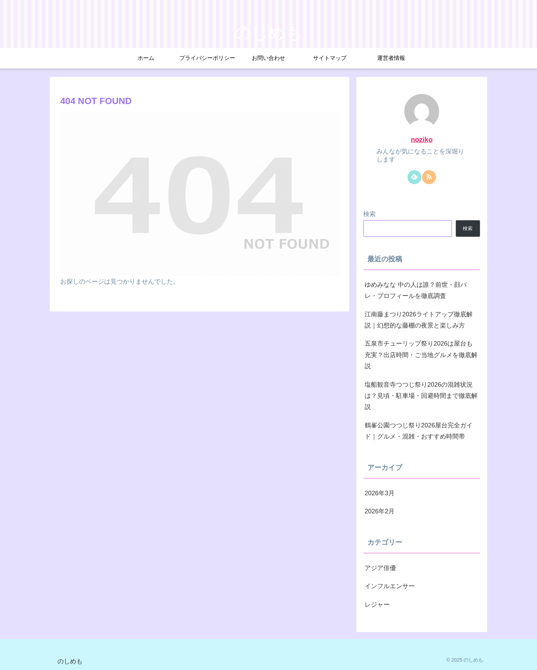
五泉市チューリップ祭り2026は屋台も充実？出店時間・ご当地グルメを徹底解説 (421, 355)
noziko (422, 139)
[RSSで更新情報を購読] (429, 177)
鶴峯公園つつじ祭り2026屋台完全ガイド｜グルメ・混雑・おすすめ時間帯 (419, 431)
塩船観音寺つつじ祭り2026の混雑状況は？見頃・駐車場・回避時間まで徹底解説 (421, 396)
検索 (369, 214)
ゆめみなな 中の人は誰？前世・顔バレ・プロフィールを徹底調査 (416, 290)
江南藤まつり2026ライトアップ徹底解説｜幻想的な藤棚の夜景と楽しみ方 (419, 320)
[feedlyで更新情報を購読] (414, 177)
